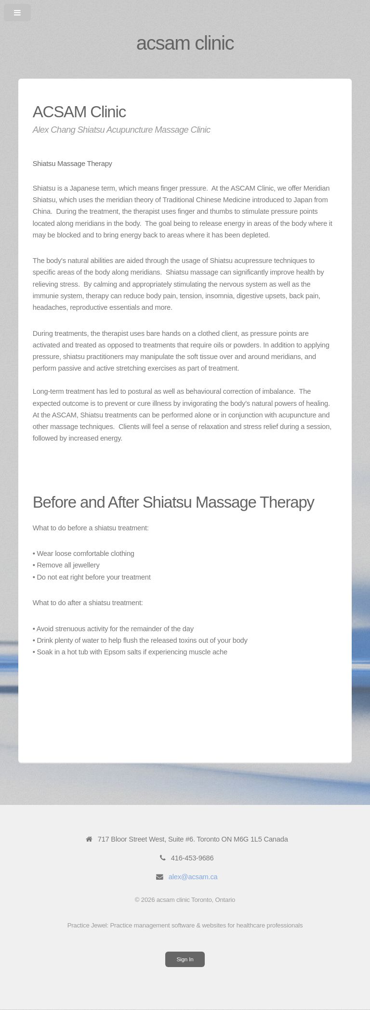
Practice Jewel (87, 925)
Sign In (185, 959)
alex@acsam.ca (193, 877)
